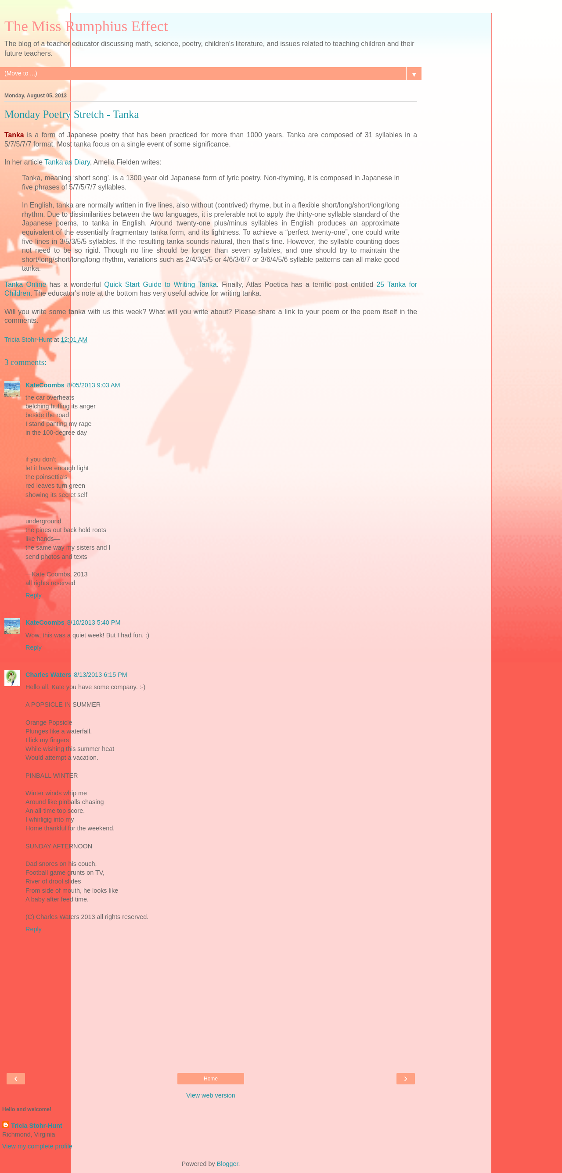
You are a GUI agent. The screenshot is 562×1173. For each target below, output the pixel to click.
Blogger (227, 1163)
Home (211, 1079)
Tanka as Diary (67, 162)
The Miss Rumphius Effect (86, 26)
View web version (210, 1095)
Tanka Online (25, 284)
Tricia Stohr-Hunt (36, 1125)
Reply (33, 595)
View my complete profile (37, 1146)
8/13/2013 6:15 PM (100, 674)
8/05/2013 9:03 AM (93, 385)
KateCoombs (45, 385)
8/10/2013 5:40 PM (94, 622)
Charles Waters (48, 674)
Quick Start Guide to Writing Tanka (160, 284)
